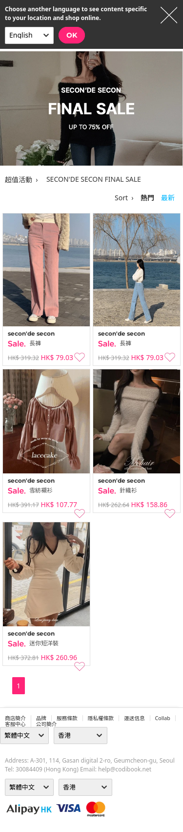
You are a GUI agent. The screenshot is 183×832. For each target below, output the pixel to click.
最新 (168, 197)
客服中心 (15, 724)
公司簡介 (46, 724)
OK (71, 35)
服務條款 (67, 718)
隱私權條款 (101, 718)
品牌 (41, 718)
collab (162, 718)
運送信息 (134, 718)
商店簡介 (15, 718)
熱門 (147, 197)
